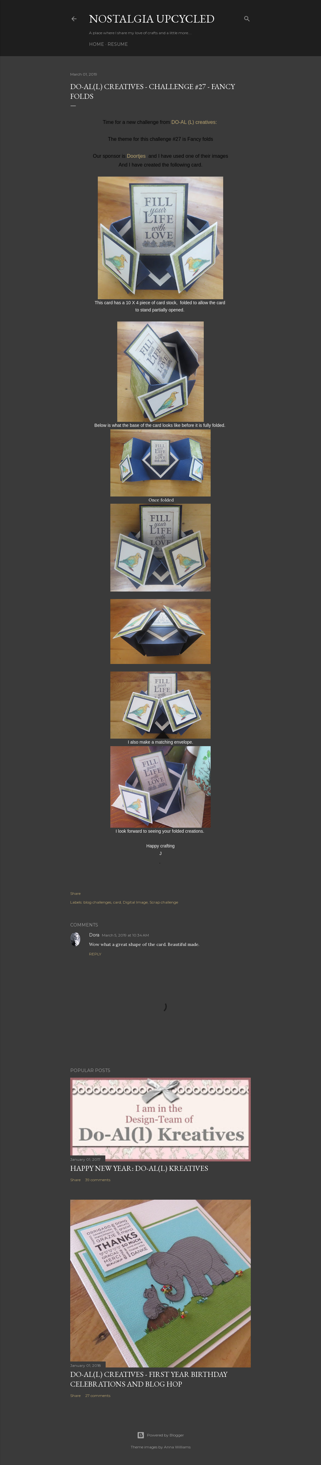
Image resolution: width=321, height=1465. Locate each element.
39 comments (97, 1179)
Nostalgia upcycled (151, 18)
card (117, 902)
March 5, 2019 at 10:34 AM (125, 935)
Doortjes (136, 156)
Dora (94, 935)
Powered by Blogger (160, 1435)
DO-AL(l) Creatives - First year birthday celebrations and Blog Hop (148, 1379)
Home (96, 44)
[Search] (247, 17)
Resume (118, 44)
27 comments (97, 1395)
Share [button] (75, 893)
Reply (95, 954)
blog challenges (97, 902)
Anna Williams (177, 1447)
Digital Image (135, 902)
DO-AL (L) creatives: (194, 122)
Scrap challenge (164, 902)
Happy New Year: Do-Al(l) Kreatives (139, 1168)
